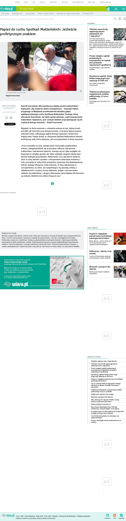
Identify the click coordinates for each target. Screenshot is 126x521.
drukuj (11, 118)
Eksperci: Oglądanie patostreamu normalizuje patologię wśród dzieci (100, 236)
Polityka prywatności (83, 516)
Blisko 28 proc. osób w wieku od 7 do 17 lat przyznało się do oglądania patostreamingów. (100, 242)
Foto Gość (47, 516)
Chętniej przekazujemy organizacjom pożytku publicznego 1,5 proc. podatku (99, 95)
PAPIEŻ (6, 193)
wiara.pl (8, 8)
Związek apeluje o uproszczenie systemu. (99, 68)
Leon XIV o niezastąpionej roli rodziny (63, 238)
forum (17, 2)
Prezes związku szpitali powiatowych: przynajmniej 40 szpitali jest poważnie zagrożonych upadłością (100, 60)
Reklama (55, 516)
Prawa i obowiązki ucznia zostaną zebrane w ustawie (106, 421)
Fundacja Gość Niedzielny (67, 516)
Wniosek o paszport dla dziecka (12, 236)
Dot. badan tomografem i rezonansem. (97, 84)
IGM (22, 516)
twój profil (116, 8)
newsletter (107, 515)
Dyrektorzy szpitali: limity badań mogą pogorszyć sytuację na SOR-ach (100, 78)
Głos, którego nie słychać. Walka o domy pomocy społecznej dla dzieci (105, 400)
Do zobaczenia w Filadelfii (70, 246)
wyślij (6, 118)
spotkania (53, 2)
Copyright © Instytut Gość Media (26, 518)
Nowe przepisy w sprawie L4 (100, 404)
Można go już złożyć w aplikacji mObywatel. (99, 273)
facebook (120, 18)
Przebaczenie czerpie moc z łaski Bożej (14, 240)
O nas (17, 516)
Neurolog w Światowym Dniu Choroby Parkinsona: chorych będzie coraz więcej (105, 408)
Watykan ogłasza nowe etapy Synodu (104, 361)
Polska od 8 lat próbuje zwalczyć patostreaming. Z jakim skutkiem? (100, 257)
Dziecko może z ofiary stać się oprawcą (36, 236)
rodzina (27, 9)
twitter (124, 18)
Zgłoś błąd (121, 515)
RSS (114, 515)
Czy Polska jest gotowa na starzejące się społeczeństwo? (105, 417)
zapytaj (42, 2)
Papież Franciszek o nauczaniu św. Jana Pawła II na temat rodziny (40, 246)
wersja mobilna (105, 2)
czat (33, 2)
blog (26, 2)
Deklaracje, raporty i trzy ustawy (100, 252)
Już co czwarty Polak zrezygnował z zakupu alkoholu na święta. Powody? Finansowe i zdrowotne (106, 385)
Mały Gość (91, 2)
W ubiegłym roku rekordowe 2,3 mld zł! (99, 102)
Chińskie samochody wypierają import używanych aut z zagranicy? (98, 32)
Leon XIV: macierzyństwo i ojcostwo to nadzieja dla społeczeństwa (28, 238)
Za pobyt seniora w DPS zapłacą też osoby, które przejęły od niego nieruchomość (107, 412)
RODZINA (12, 193)
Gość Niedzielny (78, 2)
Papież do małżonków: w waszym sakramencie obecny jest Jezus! (30, 244)
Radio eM (65, 2)
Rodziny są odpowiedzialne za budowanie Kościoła (44, 240)
